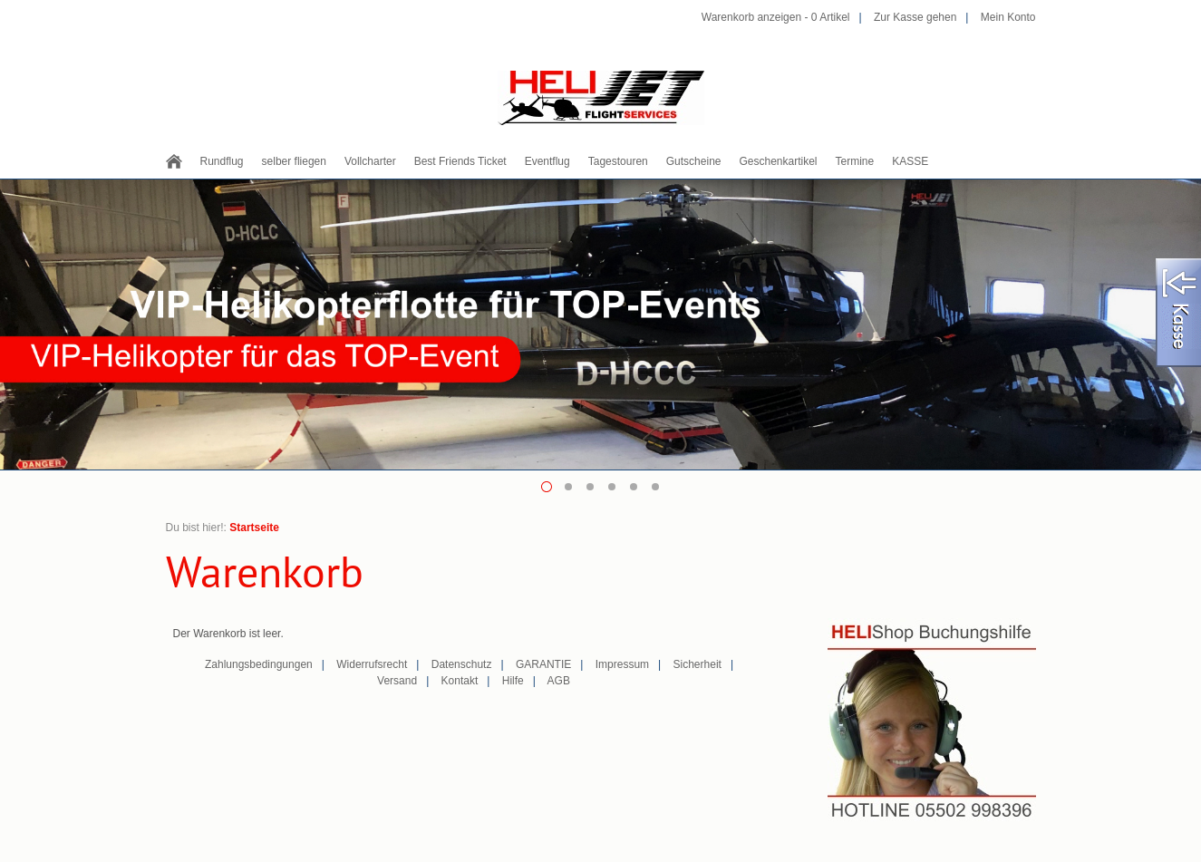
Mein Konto (1008, 17)
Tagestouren (618, 161)
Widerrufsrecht (371, 664)
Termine (855, 161)
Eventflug (547, 161)
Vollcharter (370, 161)
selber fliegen (294, 161)
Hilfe (513, 680)
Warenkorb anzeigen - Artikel (776, 17)
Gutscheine (694, 161)
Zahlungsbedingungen (259, 664)
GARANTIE (543, 664)
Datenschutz (461, 664)
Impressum (622, 664)
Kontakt (460, 680)
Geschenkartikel (778, 161)
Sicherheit (697, 664)
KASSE (910, 161)
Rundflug (222, 161)
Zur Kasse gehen (915, 17)
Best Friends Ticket (460, 161)
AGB (558, 680)
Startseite (254, 527)
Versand (397, 680)
